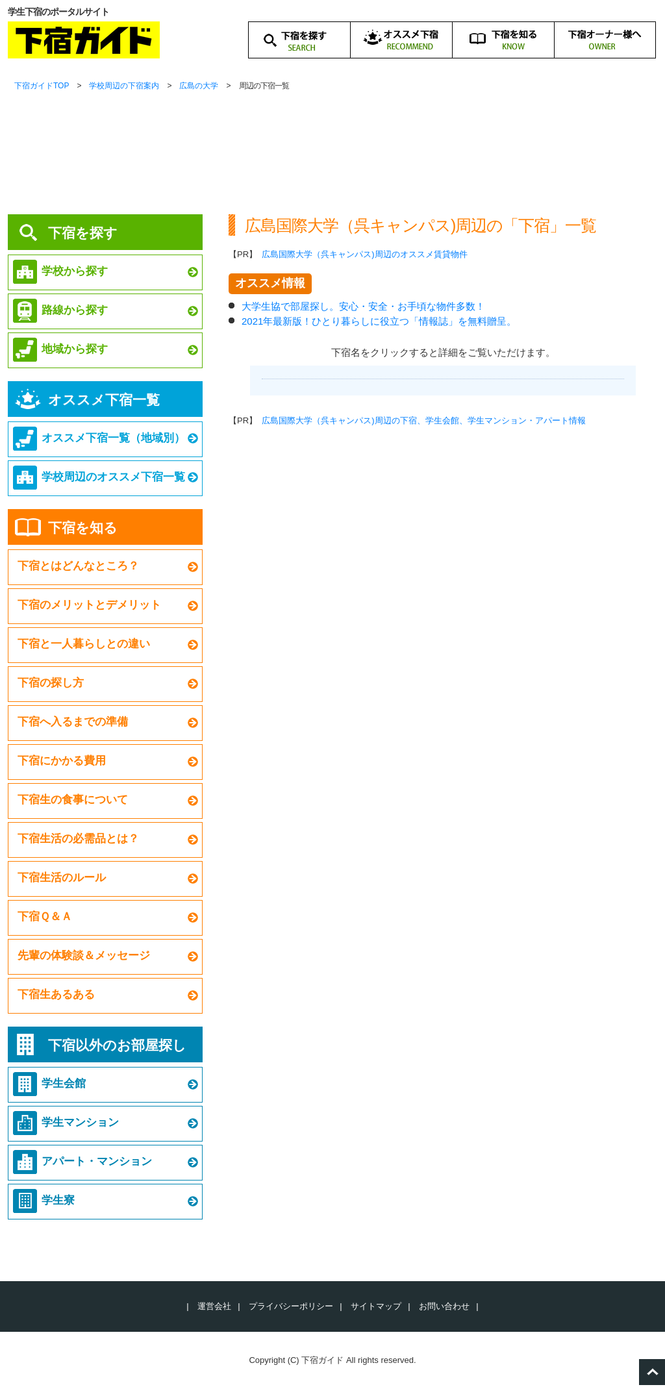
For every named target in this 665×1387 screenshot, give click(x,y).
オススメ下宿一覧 (104, 399)
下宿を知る (83, 527)
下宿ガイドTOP (41, 85)
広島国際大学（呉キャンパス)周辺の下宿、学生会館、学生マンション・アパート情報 (423, 420)
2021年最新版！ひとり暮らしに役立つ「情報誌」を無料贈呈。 (379, 321)
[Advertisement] (443, 568)
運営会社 (214, 1306)
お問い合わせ (444, 1306)
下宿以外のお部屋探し (117, 1045)
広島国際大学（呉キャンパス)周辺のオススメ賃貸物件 (364, 254)
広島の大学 (198, 85)
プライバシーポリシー (291, 1306)
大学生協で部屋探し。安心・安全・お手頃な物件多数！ (363, 306)
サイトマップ (376, 1306)
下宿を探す (83, 232)
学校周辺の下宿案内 (124, 85)
